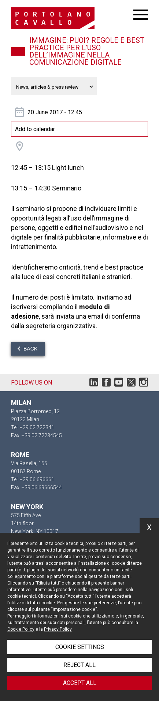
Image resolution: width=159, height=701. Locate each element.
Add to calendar (35, 129)
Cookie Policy (20, 629)
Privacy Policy (58, 629)
